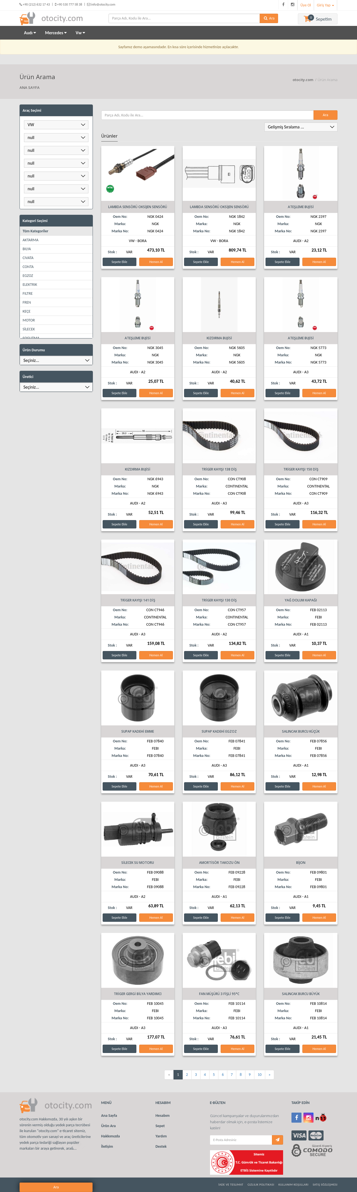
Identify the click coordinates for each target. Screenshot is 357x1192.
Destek (161, 1146)
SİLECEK (29, 329)
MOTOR (29, 320)
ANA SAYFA (30, 87)
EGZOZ (28, 275)
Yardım (161, 1136)
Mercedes (56, 32)
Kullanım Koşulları (293, 1184)
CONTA (28, 266)
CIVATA (28, 257)
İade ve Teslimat (230, 1184)
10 (260, 1074)
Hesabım (163, 1115)
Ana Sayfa (109, 1115)
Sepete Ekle (119, 262)
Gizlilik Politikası (260, 1184)
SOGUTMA (31, 338)
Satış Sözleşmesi (325, 1184)
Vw (80, 32)
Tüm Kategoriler (35, 231)
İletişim (107, 1146)
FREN (27, 302)
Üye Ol (305, 5)
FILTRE (28, 293)
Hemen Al (156, 262)
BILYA (27, 249)
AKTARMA (30, 240)
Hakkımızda (110, 1136)
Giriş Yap (325, 5)
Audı (30, 32)
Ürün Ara (108, 1125)
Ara (174, 402)
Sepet (160, 1125)
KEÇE (26, 311)
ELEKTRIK (30, 284)
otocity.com (303, 79)
